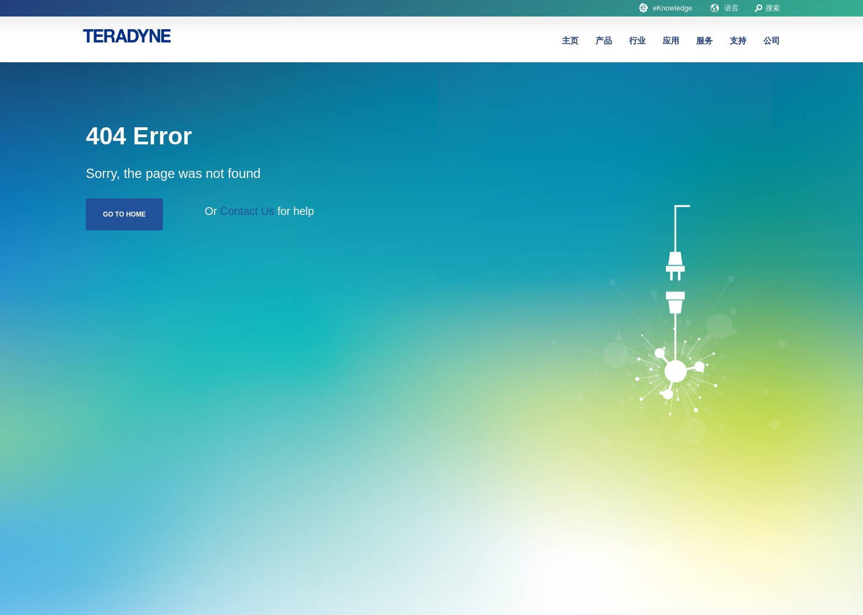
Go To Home (124, 214)
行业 (637, 40)
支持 (738, 40)
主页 (570, 40)
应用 (671, 40)
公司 (771, 40)
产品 (604, 40)
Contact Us (247, 211)
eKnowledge (672, 8)
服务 (704, 40)
